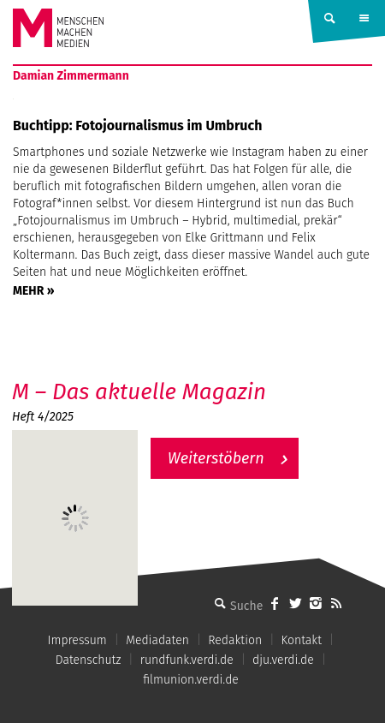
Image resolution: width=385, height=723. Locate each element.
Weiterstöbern (216, 458)
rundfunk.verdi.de (187, 660)
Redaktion (235, 640)
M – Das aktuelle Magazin (139, 392)
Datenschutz (88, 660)
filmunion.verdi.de (191, 679)
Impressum (77, 640)
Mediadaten (157, 640)
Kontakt (301, 640)
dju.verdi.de (283, 660)
